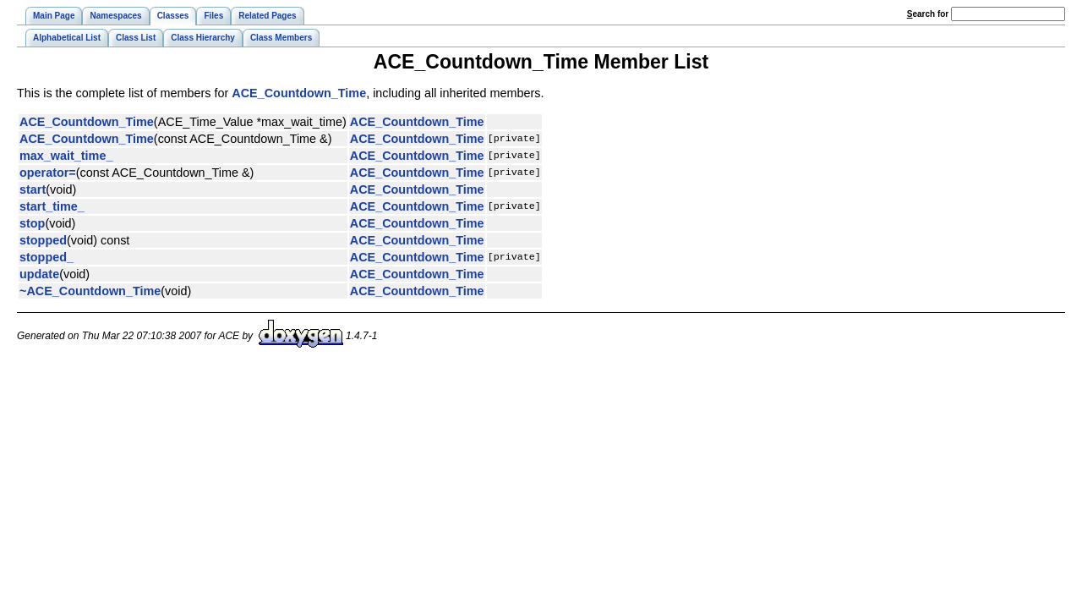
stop (32, 223)
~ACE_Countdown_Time (90, 291)
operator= (47, 172)
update (39, 274)
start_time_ (52, 206)
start (32, 189)
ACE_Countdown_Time (299, 93)
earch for (927, 14)
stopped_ (46, 257)
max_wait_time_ (65, 155)
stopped (43, 240)
